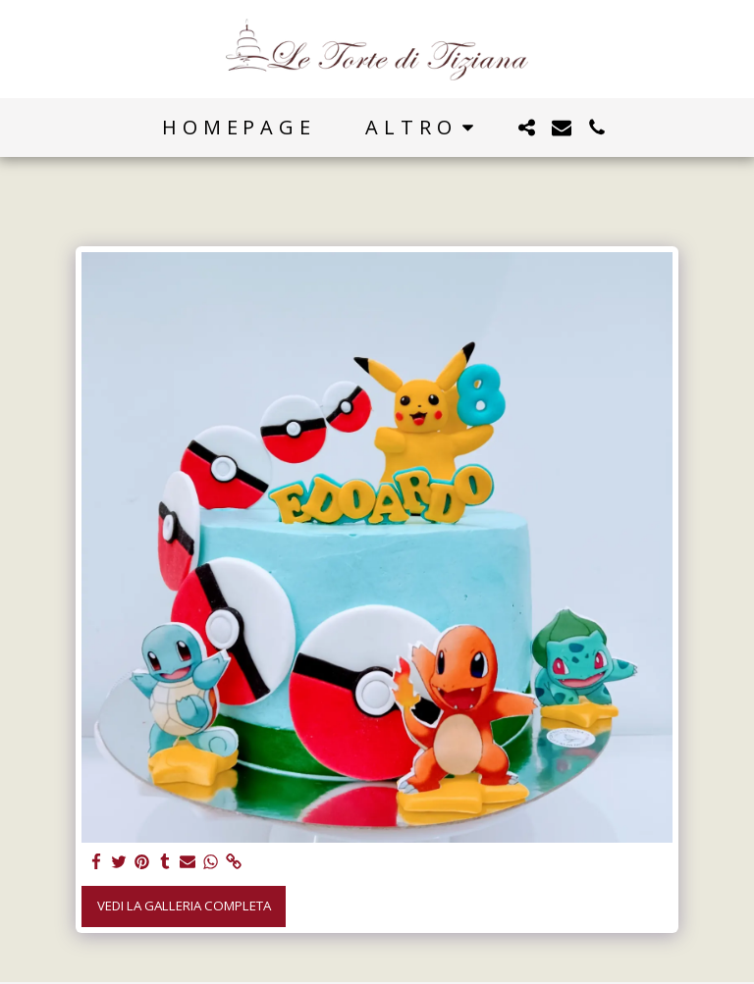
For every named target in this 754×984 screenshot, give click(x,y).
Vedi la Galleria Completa (184, 905)
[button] (526, 127)
